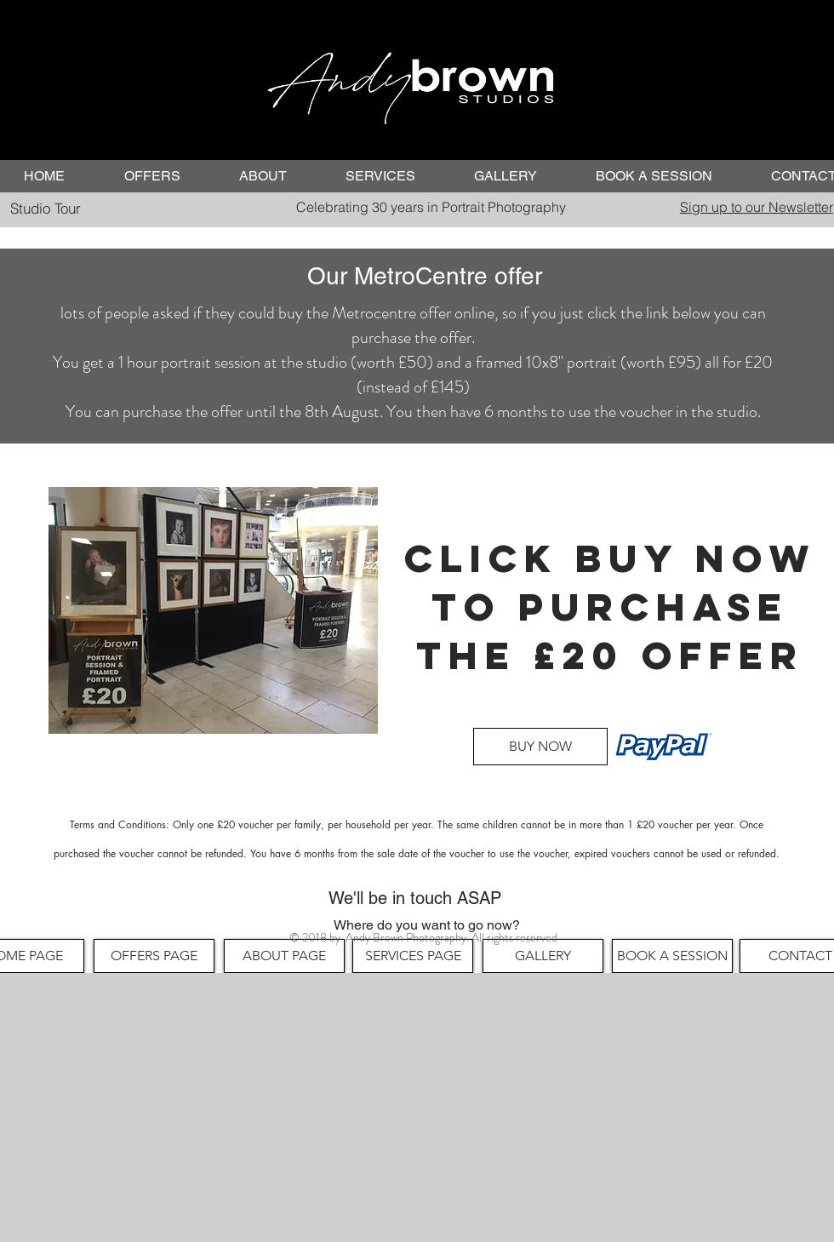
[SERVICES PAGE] (412, 956)
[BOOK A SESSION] (672, 956)
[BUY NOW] (540, 746)
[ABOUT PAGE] (284, 956)
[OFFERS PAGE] (154, 956)
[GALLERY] (543, 956)
